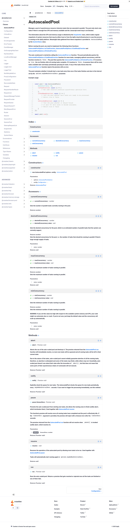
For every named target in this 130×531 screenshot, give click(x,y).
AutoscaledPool (62, 172)
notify (56, 153)
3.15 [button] (70, 6)
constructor (35, 131)
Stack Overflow (85, 509)
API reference (58, 513)
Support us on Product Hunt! (75, 1)
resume (33, 155)
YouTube (83, 517)
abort (33, 153)
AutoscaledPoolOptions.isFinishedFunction (43, 51)
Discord (83, 505)
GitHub (112, 513)
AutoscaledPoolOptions (45, 180)
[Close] (129, 1)
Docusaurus (113, 509)
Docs (42, 6)
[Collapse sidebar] (13, 494)
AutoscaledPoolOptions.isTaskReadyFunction (70, 48)
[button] (13, 18)
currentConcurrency (37, 141)
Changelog (60, 6)
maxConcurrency (83, 141)
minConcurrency (36, 143)
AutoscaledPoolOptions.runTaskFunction (42, 48)
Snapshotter (78, 35)
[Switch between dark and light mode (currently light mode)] (15, 508)
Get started (114, 6)
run (56, 155)
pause (80, 153)
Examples (48, 6)
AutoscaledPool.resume (66, 409)
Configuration (42, 182)
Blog (66, 6)
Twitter (83, 513)
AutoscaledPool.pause (37, 453)
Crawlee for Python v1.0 (54, 1)
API (54, 6)
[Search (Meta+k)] (96, 6)
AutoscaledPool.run (64, 55)
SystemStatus (37, 42)
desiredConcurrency (61, 141)
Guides (56, 505)
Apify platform (114, 505)
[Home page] (30, 12)
